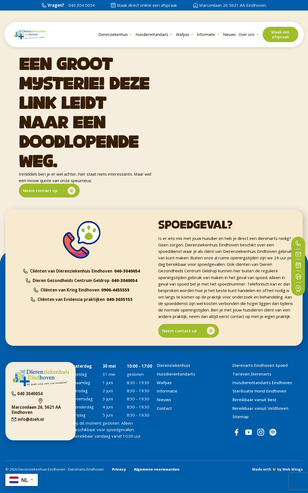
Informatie (167, 391)
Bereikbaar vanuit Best (254, 399)
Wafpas (164, 382)
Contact (164, 408)
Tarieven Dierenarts (251, 374)
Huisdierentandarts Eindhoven (262, 382)
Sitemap (240, 416)
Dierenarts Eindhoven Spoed (260, 365)
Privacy (119, 469)
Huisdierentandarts (176, 374)
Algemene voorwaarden (157, 469)
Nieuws (164, 399)
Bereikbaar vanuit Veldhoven (260, 408)
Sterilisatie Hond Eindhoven (259, 391)
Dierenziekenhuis (173, 365)
